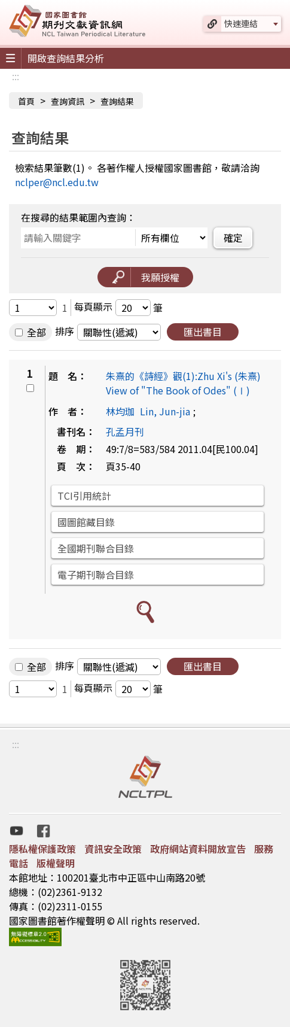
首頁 (26, 101)
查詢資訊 (67, 101)
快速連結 (241, 23)
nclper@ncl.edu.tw (57, 182)
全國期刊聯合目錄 (95, 548)
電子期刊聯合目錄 (95, 574)
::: (15, 76)
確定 (233, 237)
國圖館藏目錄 (86, 522)
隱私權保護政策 (42, 848)
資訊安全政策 (113, 848)
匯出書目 (203, 331)
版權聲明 (55, 863)
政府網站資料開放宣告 (198, 848)
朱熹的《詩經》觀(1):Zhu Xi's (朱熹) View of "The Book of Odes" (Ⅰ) (183, 383)
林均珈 (120, 411)
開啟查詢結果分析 (66, 58)
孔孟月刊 (125, 431)
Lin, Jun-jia (165, 411)
